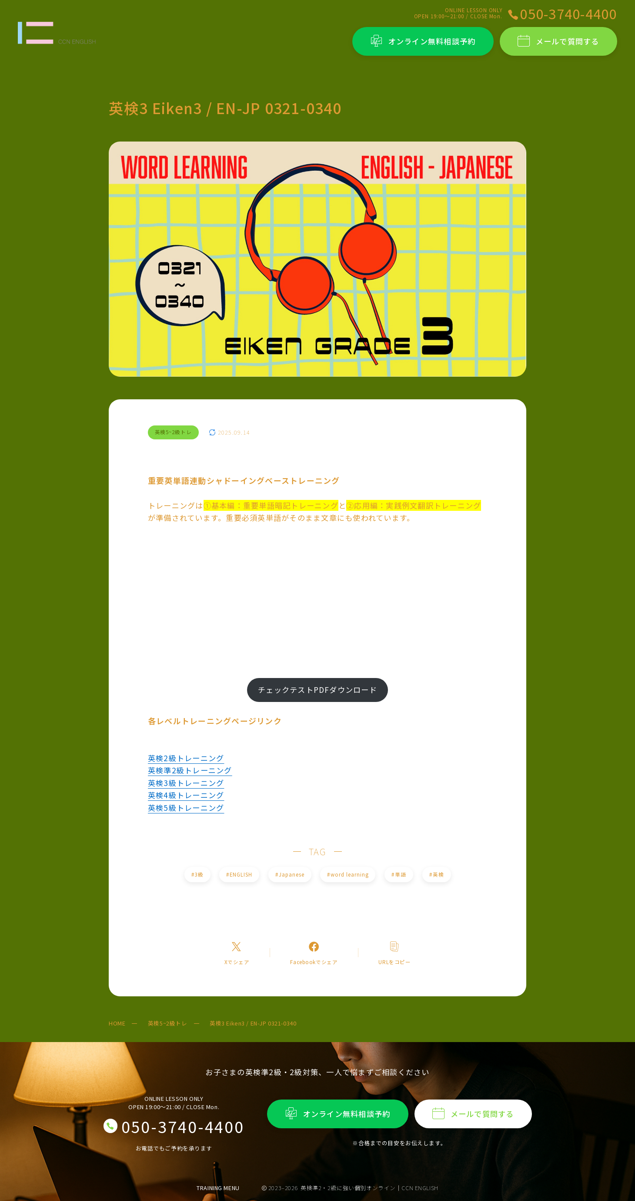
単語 (398, 874)
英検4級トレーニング (186, 794)
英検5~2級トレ (167, 1023)
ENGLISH (239, 874)
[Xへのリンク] (236, 952)
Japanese (289, 874)
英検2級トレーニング (186, 757)
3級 (197, 874)
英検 (436, 874)
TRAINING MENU (218, 1188)
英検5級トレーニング (186, 807)
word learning (347, 874)
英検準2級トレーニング (190, 770)
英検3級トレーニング (186, 782)
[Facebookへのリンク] (314, 952)
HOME (117, 1023)
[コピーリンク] (394, 952)
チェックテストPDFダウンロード (317, 689)
